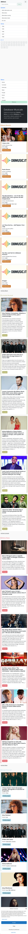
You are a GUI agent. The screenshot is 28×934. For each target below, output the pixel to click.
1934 (3, 26)
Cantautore (8, 259)
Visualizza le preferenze (14, 929)
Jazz (7, 817)
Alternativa (4, 13)
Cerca (19, 4)
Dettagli (5, 335)
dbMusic (3, 2)
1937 (3, 34)
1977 (6, 282)
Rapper (7, 231)
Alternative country (6, 15)
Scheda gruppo (6, 796)
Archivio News (4, 765)
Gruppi (3, 92)
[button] (26, 908)
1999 (6, 230)
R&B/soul (13, 890)
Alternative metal (6, 18)
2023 (6, 258)
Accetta (14, 922)
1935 (3, 29)
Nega (14, 926)
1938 (3, 36)
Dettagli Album (6, 150)
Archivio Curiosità (5, 533)
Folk (10, 204)
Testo (3, 97)
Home (3, 82)
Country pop (13, 865)
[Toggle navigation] (25, 2)
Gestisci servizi (4, 919)
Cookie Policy (13, 932)
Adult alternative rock (7, 10)
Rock (13, 204)
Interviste (4, 87)
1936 (3, 31)
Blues (7, 204)
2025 (6, 146)
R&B (9, 890)
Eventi (3, 95)
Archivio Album (4, 290)
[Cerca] (9, 4)
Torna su (14, 102)
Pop (7, 148)
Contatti (4, 100)
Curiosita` (4, 85)
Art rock (4, 20)
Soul (15, 204)
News (3, 90)
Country (14, 841)
